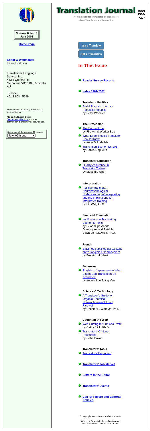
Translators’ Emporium (97, 353)
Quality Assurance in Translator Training (96, 166)
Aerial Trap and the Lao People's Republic (97, 108)
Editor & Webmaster (20, 59)
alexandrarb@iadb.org (18, 119)
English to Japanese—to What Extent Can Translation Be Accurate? (102, 274)
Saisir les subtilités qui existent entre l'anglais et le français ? (102, 250)
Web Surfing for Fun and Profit (102, 324)
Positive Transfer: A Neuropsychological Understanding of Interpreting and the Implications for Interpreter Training (101, 194)
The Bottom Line (93, 128)
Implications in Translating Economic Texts (99, 221)
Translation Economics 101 (100, 146)
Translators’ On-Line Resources (96, 333)
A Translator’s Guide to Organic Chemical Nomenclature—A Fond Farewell (97, 300)
